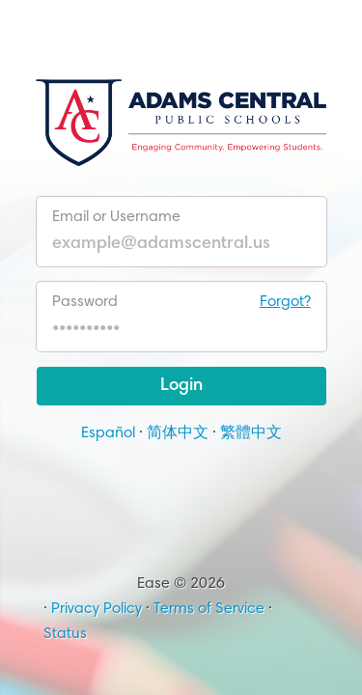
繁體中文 (251, 433)
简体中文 (178, 433)
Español (108, 433)
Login (181, 386)
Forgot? (285, 302)
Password (181, 302)
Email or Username (116, 217)
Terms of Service (209, 609)
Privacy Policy (96, 609)
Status (65, 634)
